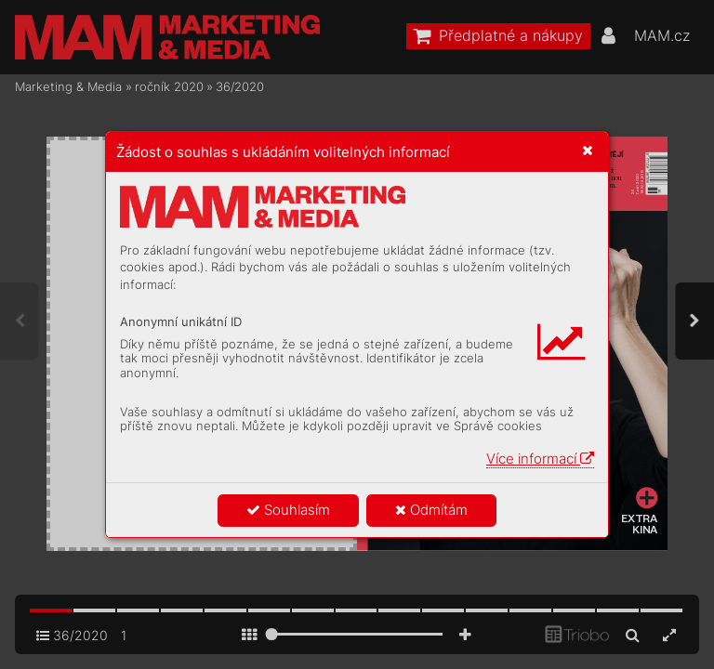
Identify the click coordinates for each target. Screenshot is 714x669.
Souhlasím (288, 509)
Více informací (540, 458)
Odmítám (431, 509)
